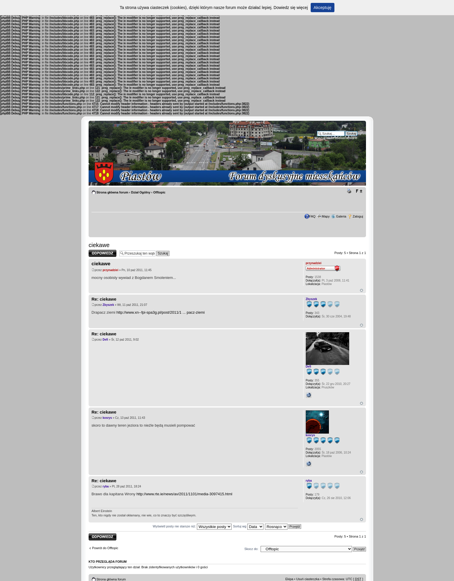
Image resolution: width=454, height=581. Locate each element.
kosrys (107, 417)
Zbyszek (108, 304)
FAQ (312, 216)
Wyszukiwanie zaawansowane (335, 138)
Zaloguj (358, 216)
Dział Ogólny (141, 192)
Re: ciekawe (103, 299)
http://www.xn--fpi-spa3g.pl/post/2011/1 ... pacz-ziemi (160, 312)
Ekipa (289, 579)
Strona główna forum (112, 192)
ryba (105, 486)
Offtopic (159, 192)
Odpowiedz (102, 253)
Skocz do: (251, 549)
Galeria (341, 216)
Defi (105, 339)
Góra (361, 290)
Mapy (326, 216)
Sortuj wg (248, 526)
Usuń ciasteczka (307, 579)
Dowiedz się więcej (291, 7)
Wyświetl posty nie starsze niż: (192, 526)
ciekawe (99, 245)
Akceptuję (322, 7)
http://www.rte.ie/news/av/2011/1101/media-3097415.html (184, 494)
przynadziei (110, 270)
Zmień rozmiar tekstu (359, 191)
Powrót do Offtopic (105, 548)
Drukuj (350, 191)
